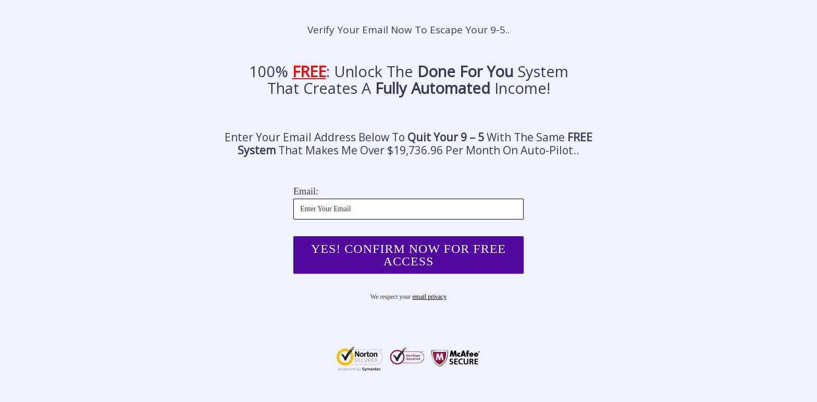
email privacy (430, 296)
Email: (305, 191)
